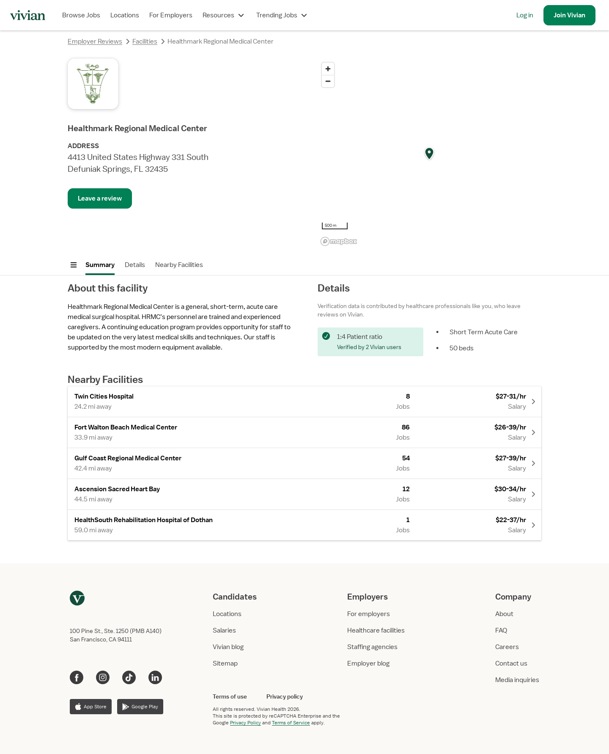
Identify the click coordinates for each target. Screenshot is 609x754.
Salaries (224, 630)
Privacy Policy (245, 722)
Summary (100, 265)
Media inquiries (517, 680)
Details (135, 265)
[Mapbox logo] (338, 241)
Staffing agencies (372, 647)
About (504, 614)
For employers (368, 614)
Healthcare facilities (376, 630)
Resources (224, 15)
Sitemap (225, 663)
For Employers (170, 15)
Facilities (144, 41)
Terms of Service (291, 722)
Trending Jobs (282, 15)
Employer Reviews (95, 41)
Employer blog (368, 663)
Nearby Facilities (179, 265)
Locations (124, 15)
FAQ (501, 630)
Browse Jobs (81, 15)
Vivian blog (228, 647)
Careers (507, 647)
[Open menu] (73, 264)
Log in (524, 15)
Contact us (511, 663)
